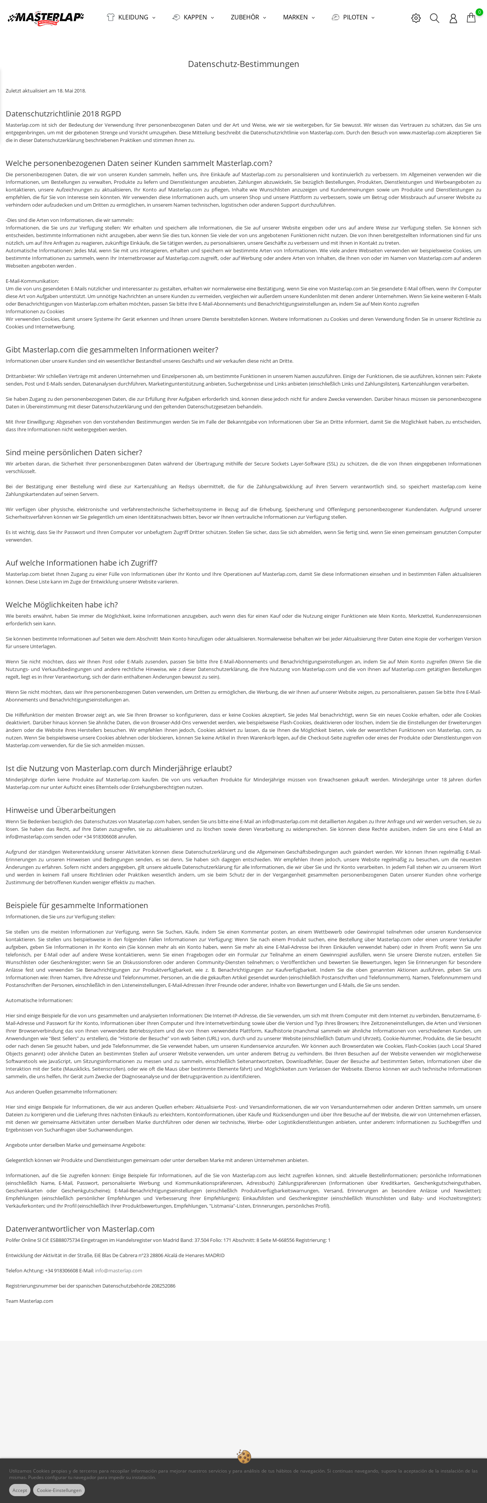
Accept (22, 1490)
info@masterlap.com (118, 1265)
